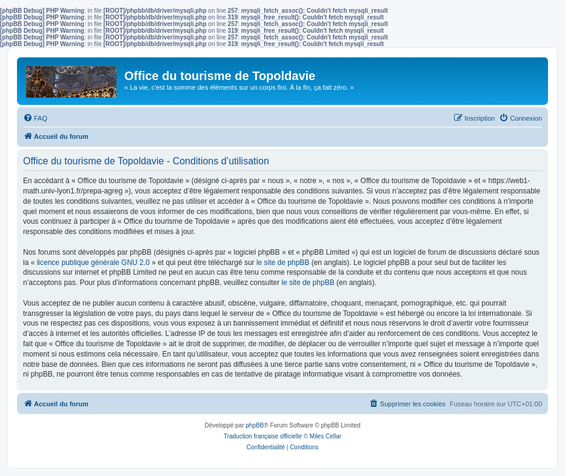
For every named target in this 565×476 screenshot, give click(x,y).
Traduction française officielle (263, 436)
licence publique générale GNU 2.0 (93, 262)
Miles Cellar (325, 436)
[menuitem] (35, 118)
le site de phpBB (282, 262)
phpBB (255, 425)
